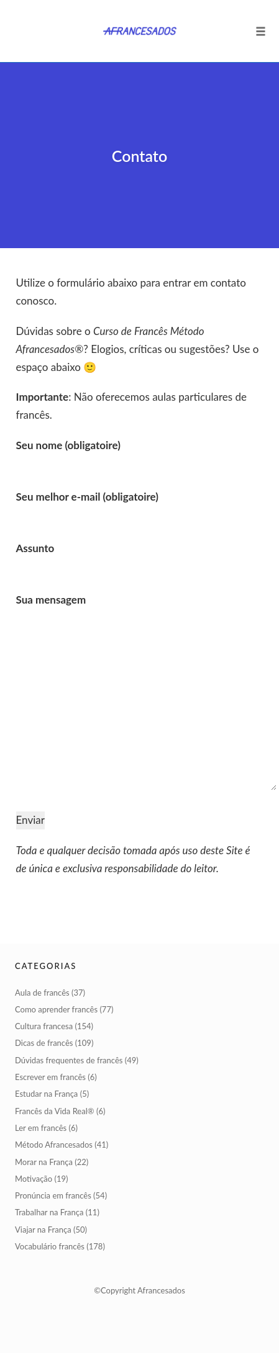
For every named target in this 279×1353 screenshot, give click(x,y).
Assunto (139, 557)
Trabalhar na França (49, 1212)
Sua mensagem (139, 693)
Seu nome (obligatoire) (139, 454)
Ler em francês (40, 1128)
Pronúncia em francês (53, 1195)
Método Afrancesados (54, 1145)
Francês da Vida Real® (54, 1111)
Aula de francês (42, 993)
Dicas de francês (44, 1043)
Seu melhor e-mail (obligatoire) (139, 505)
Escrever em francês (50, 1077)
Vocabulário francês (50, 1246)
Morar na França (44, 1162)
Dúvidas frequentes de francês (68, 1060)
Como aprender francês (56, 1009)
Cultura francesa (44, 1026)
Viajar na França (43, 1230)
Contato (139, 155)
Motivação (33, 1179)
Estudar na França (46, 1094)
